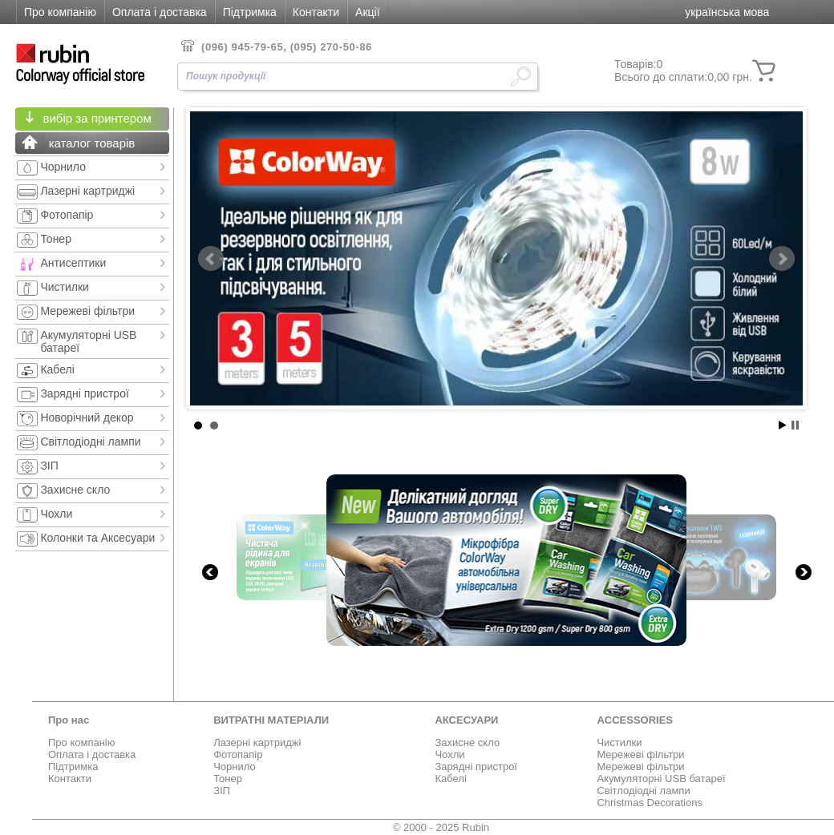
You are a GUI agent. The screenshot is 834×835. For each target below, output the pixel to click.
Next (782, 259)
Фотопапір (237, 754)
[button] (727, 14)
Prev (211, 259)
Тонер (227, 778)
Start (783, 425)
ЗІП (221, 791)
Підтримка (250, 12)
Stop (795, 425)
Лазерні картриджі (257, 742)
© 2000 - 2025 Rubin (441, 827)
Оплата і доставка (159, 12)
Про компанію (60, 12)
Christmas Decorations (649, 803)
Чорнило (234, 766)
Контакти (316, 12)
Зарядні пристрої (476, 766)
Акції (367, 12)
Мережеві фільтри (640, 754)
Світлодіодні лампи (643, 791)
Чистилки (619, 742)
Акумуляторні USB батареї (661, 778)
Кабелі (450, 778)
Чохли (449, 754)
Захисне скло (467, 742)
